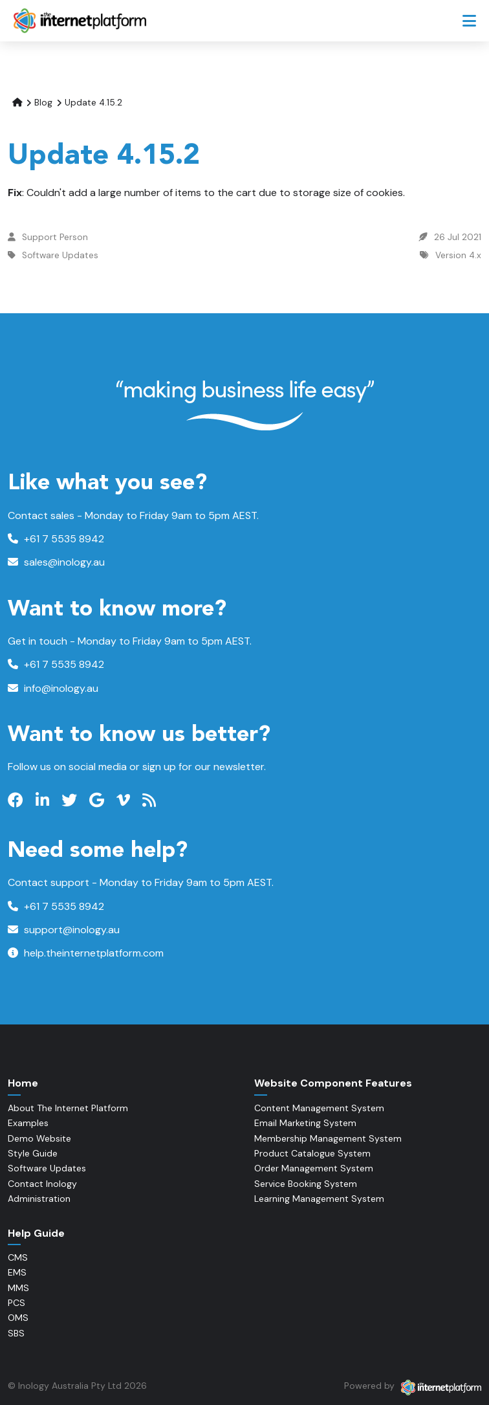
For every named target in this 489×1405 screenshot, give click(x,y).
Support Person (55, 237)
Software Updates (60, 255)
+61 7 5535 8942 (56, 539)
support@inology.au (64, 929)
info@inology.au (53, 688)
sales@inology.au (56, 562)
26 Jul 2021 (457, 237)
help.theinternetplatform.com (86, 953)
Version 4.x (458, 255)
